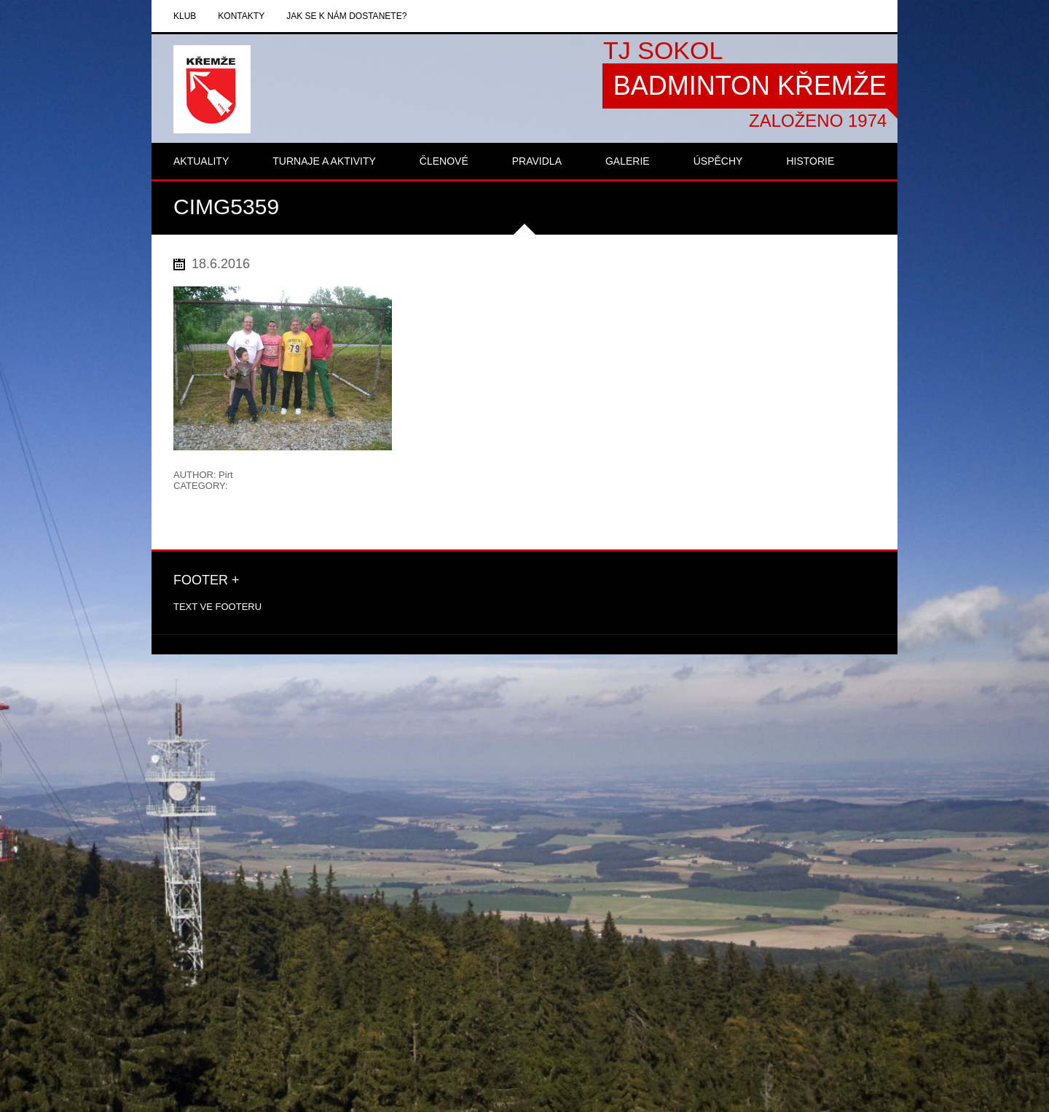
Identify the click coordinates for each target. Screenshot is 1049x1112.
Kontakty (241, 16)
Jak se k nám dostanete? (346, 16)
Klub (184, 16)
